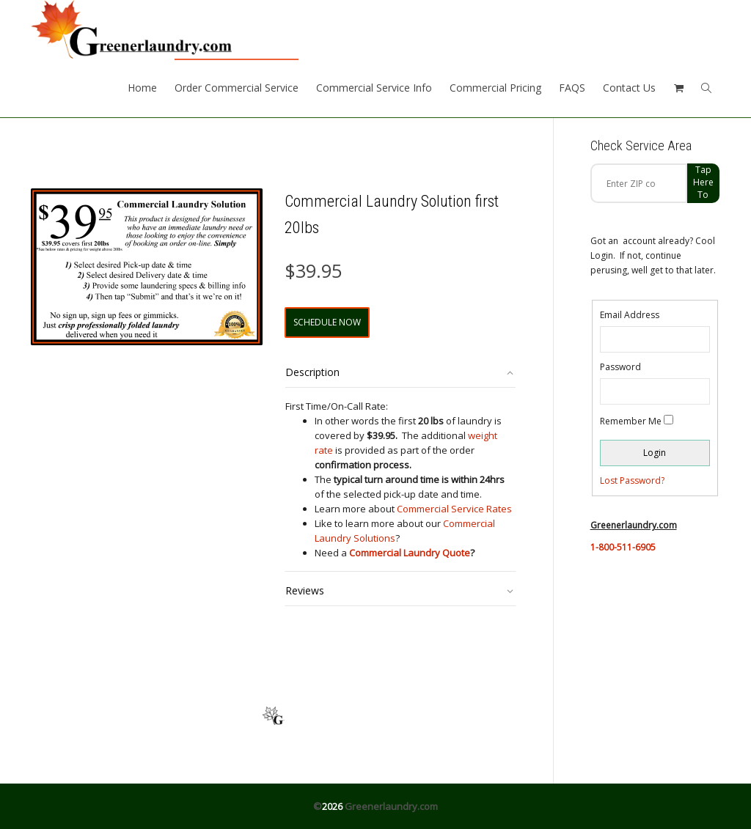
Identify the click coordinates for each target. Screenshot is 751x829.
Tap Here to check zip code (703, 183)
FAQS (572, 88)
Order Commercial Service (236, 88)
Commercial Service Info (374, 88)
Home (142, 88)
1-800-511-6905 (623, 547)
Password (620, 367)
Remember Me (631, 421)
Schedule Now (327, 322)
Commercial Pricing (495, 88)
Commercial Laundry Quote (409, 552)
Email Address (629, 315)
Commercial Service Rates (454, 508)
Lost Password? (632, 480)
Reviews (304, 590)
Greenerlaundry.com (391, 806)
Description (312, 372)
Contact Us (629, 88)
